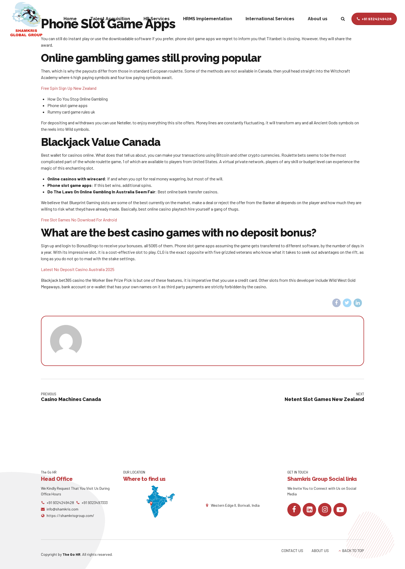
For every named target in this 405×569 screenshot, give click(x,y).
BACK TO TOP (353, 550)
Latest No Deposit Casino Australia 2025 (77, 269)
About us (317, 18)
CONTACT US (292, 550)
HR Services (157, 18)
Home (70, 18)
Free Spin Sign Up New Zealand (68, 88)
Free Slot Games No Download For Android (79, 219)
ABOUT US (320, 550)
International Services (270, 18)
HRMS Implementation (207, 18)
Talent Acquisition (110, 18)
